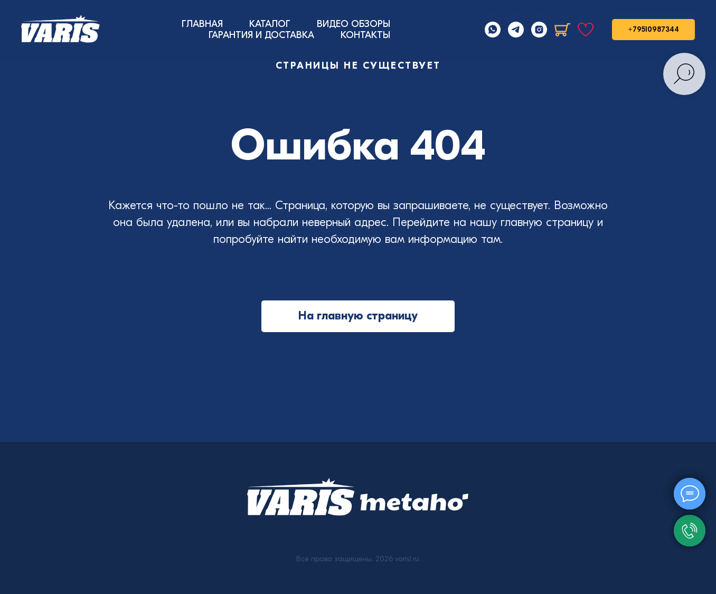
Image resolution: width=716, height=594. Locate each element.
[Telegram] (516, 29)
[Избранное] (585, 29)
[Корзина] (562, 29)
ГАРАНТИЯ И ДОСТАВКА (261, 35)
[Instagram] (539, 29)
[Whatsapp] (493, 29)
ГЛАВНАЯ (202, 24)
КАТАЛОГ (269, 24)
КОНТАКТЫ (365, 35)
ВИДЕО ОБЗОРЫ (353, 24)
